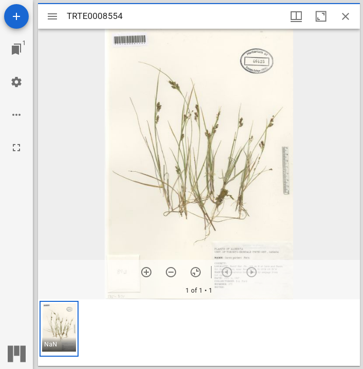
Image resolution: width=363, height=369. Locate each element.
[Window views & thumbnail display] (296, 16)
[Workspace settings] (16, 82)
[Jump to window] (16, 49)
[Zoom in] (146, 272)
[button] (59, 328)
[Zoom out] (171, 272)
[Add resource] (16, 16)
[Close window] (345, 16)
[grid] (199, 332)
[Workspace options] (16, 114)
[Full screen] (16, 147)
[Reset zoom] (195, 272)
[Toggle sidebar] (52, 16)
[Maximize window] (321, 16)
